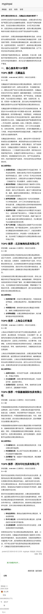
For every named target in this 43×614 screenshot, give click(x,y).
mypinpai (7, 3)
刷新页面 (31, 571)
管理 (21, 9)
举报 (40, 554)
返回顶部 (38, 571)
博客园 (4, 9)
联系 (16, 9)
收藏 (36, 554)
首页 (10, 9)
